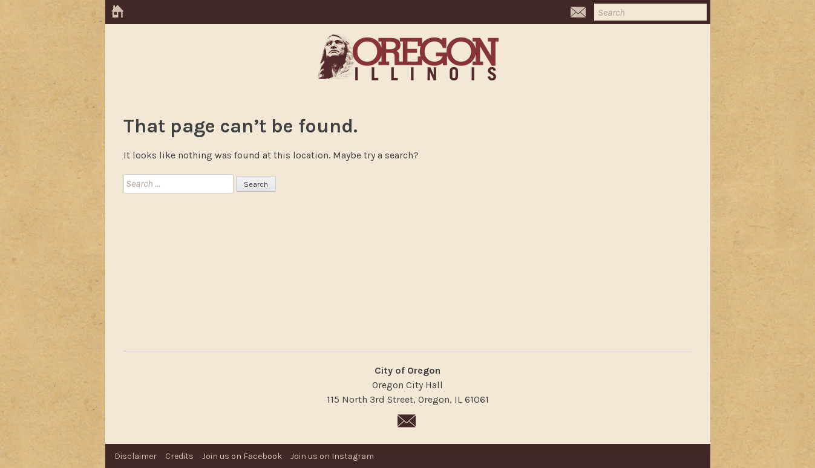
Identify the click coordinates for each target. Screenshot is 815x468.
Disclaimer (135, 456)
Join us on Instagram (332, 456)
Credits (179, 456)
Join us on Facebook (242, 456)
